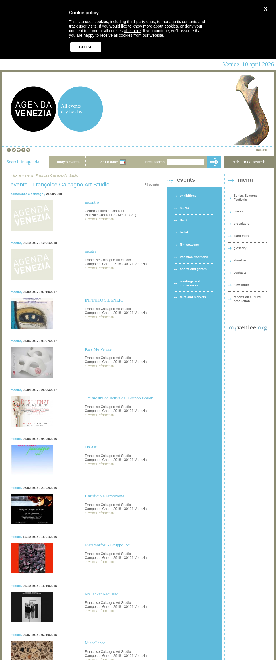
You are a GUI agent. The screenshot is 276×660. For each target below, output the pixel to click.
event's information (101, 219)
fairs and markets (193, 297)
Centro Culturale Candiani (104, 211)
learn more (241, 235)
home (17, 175)
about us (240, 260)
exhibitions (188, 195)
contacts (240, 272)
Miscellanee (95, 643)
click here (132, 30)
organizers (241, 223)
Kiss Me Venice (98, 349)
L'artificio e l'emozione (104, 496)
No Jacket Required (101, 594)
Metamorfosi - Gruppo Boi (108, 545)
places (238, 211)
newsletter (241, 284)
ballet (184, 232)
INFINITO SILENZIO (104, 300)
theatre (185, 220)
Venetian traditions (194, 257)
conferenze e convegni (27, 194)
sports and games (193, 269)
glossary (240, 248)
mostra (90, 251)
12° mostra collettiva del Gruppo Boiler (119, 398)
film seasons (189, 244)
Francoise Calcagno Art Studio (108, 260)
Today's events (67, 162)
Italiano (261, 149)
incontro (92, 202)
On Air (90, 447)
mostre (16, 243)
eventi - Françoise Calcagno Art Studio (51, 175)
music (184, 208)
